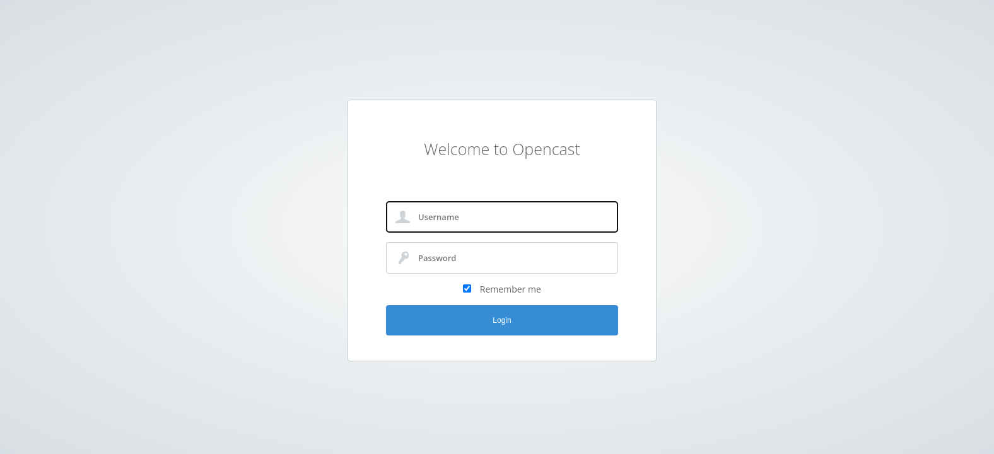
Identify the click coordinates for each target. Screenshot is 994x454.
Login (502, 320)
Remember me (510, 289)
